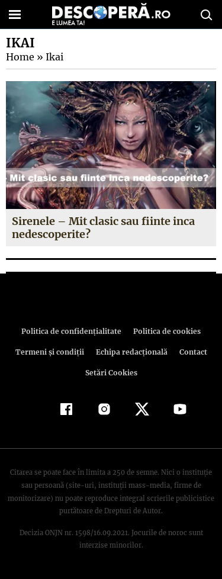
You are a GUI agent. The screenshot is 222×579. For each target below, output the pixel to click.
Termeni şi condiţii (51, 352)
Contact (191, 352)
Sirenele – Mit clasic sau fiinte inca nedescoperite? (103, 227)
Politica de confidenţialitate (73, 331)
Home (19, 57)
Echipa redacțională (131, 352)
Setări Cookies (111, 372)
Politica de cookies (165, 331)
